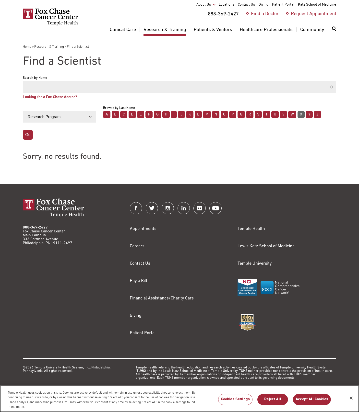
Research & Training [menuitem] (165, 29)
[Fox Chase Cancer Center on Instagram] (168, 208)
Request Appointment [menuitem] (313, 13)
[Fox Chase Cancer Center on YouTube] (215, 208)
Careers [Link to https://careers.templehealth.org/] (137, 246)
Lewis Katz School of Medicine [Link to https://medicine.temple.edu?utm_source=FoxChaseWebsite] (266, 246)
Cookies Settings (235, 402)
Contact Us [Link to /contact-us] (140, 263)
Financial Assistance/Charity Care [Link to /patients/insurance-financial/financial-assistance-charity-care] (162, 298)
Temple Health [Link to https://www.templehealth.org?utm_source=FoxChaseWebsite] (251, 229)
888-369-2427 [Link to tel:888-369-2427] (35, 227)
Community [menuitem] (312, 29)
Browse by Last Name (119, 108)
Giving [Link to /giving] (136, 315)
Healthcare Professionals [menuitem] (266, 29)
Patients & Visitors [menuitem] (213, 29)
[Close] (351, 401)
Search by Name (35, 78)
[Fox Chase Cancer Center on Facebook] (136, 208)
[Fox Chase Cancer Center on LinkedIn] (184, 208)
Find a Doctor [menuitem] (265, 13)
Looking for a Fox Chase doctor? (50, 97)
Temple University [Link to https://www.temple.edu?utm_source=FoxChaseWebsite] (255, 263)
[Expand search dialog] (334, 30)
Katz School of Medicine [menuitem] (317, 5)
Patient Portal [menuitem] (283, 5)
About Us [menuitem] (203, 5)
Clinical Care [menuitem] (123, 29)
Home (27, 47)
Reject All (272, 402)
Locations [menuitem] (226, 5)
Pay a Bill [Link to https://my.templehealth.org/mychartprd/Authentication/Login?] (138, 281)
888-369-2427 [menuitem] (223, 14)
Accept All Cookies (312, 402)
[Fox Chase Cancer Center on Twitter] (152, 208)
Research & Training (49, 47)
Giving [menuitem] (263, 5)
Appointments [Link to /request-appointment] (143, 229)
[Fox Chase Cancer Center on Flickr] (199, 208)
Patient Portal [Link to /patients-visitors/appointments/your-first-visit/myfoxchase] (143, 333)
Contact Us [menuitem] (246, 5)
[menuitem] (334, 31)
